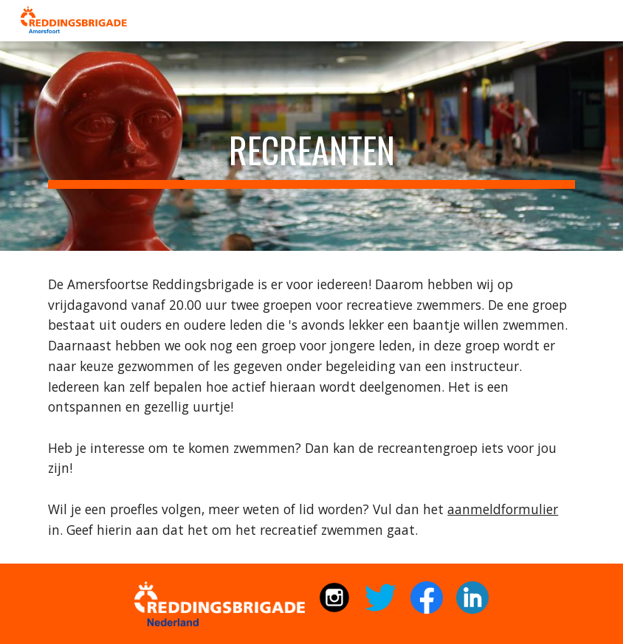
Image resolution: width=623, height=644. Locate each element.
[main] (311, 146)
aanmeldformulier (502, 509)
